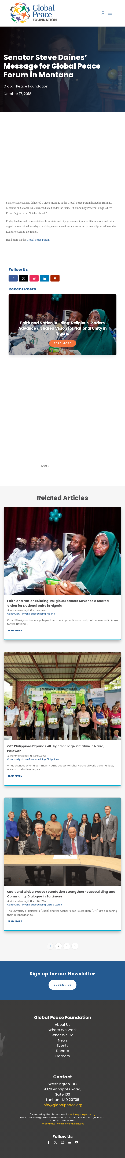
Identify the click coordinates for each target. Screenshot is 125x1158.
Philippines (53, 759)
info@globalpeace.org (62, 1104)
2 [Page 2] (58, 946)
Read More (62, 343)
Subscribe (62, 985)
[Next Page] (74, 946)
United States (54, 904)
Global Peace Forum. (38, 239)
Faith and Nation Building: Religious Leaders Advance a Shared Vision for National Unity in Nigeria (62, 328)
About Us (62, 1024)
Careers (62, 1056)
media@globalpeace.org (81, 1114)
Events (62, 1045)
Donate (62, 1050)
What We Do (62, 1035)
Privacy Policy (48, 1123)
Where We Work (62, 1029)
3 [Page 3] (66, 946)
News (62, 1040)
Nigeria (51, 613)
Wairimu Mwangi (18, 610)
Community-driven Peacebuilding (26, 613)
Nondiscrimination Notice (70, 1123)
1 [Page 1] (50, 946)
